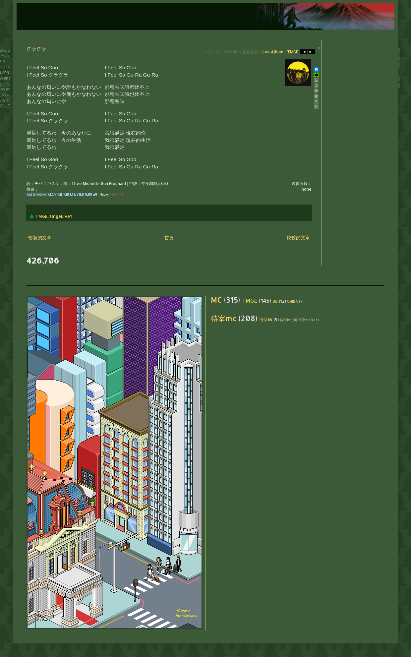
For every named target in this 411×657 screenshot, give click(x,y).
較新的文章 (39, 237)
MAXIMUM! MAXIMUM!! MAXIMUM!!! (59, 194)
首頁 (169, 237)
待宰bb (286, 319)
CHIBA (292, 301)
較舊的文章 (298, 237)
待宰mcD (305, 319)
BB (275, 301)
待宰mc (224, 318)
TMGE (292, 51)
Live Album (272, 51)
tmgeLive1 (61, 216)
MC (216, 300)
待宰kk (265, 319)
